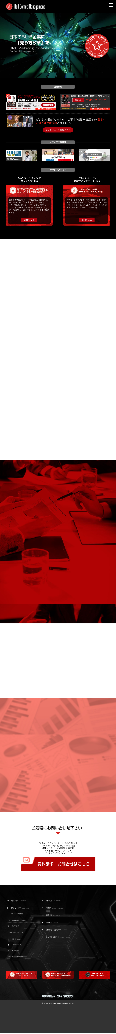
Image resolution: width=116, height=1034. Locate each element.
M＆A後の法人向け (17, 944)
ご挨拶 (54, 908)
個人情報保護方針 (58, 937)
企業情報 (53, 915)
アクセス (52, 923)
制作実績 (53, 901)
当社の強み (18, 901)
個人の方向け (15, 950)
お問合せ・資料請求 (56, 930)
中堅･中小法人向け (17, 939)
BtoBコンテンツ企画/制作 (19, 920)
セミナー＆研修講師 (17, 956)
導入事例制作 (15, 926)
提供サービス (20, 908)
